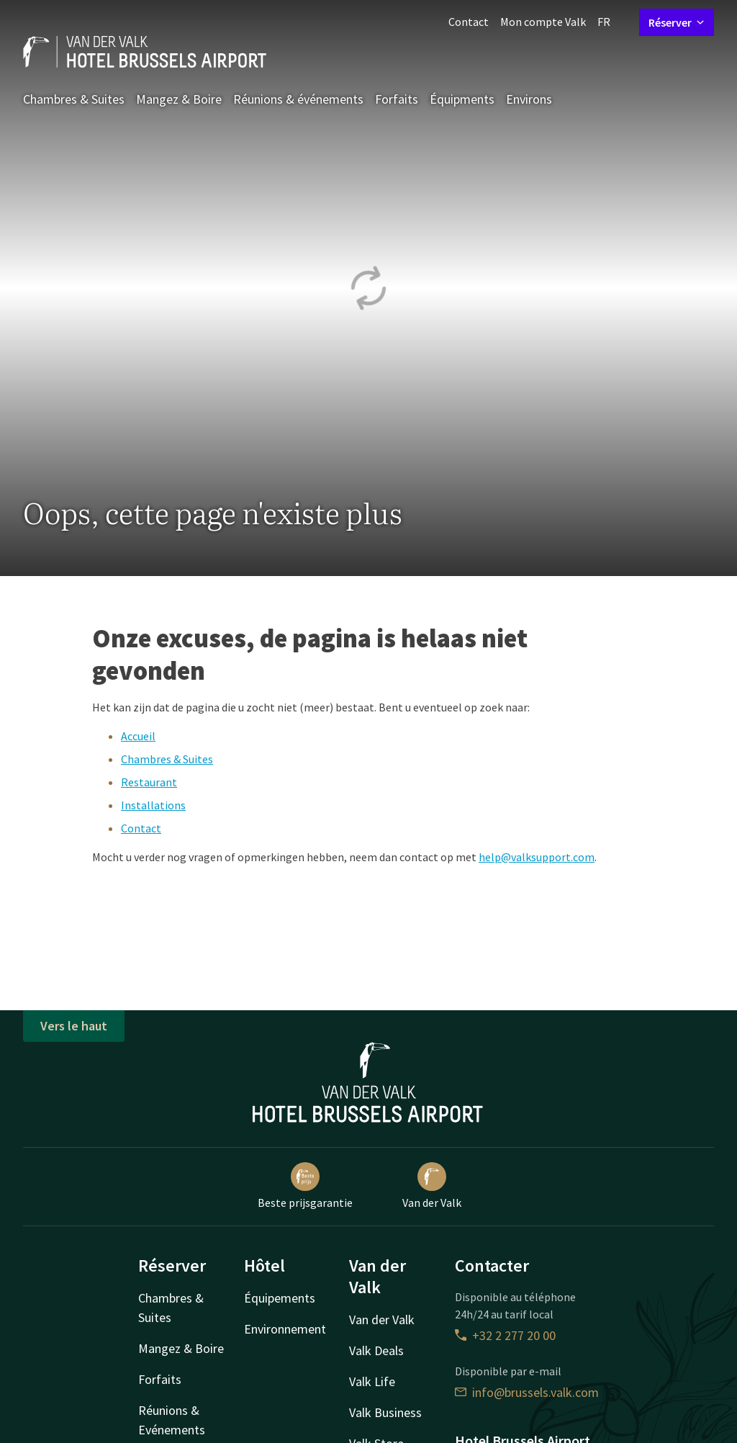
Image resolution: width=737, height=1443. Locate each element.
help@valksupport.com (536, 857)
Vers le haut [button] (73, 1025)
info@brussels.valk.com (527, 1392)
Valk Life (372, 1381)
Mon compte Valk (543, 21)
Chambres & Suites (74, 99)
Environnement (285, 1329)
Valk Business (385, 1412)
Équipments (462, 99)
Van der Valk (431, 1186)
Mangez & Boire (179, 99)
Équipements (279, 1298)
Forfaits (396, 99)
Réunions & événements (298, 99)
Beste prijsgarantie (305, 1186)
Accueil (138, 736)
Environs (529, 99)
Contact (468, 21)
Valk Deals (376, 1350)
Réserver (676, 22)
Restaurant (149, 782)
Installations (153, 805)
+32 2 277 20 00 (505, 1335)
